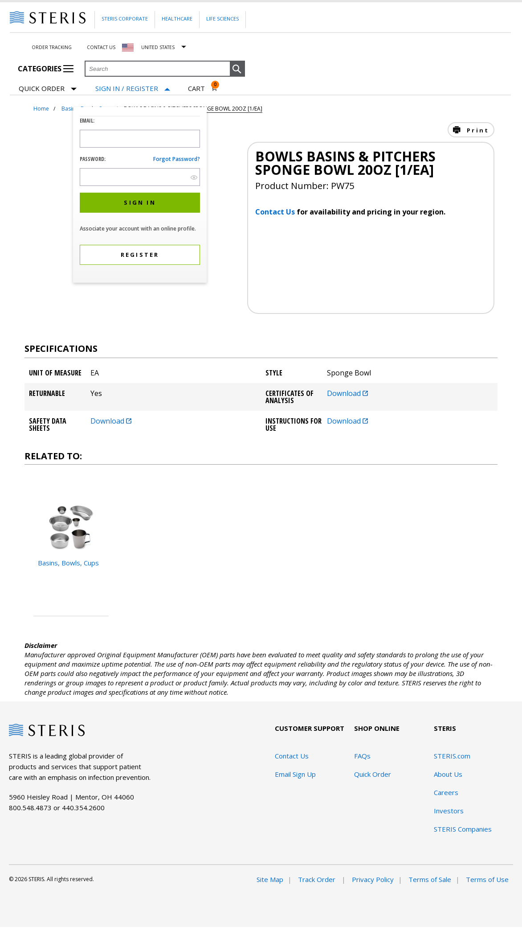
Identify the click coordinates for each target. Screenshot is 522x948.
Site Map (270, 879)
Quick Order (48, 89)
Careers (446, 792)
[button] (237, 69)
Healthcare (177, 18)
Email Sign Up (295, 774)
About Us (448, 774)
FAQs (362, 755)
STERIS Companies (463, 828)
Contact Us (101, 47)
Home (41, 108)
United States (158, 47)
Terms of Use (487, 879)
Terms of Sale (429, 879)
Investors (449, 810)
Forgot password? (176, 159)
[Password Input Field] (140, 177)
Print (476, 130)
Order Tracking (52, 47)
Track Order (317, 879)
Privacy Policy (373, 879)
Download (347, 393)
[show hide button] (194, 177)
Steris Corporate (125, 18)
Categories (45, 69)
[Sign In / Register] (132, 88)
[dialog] (140, 196)
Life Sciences (222, 18)
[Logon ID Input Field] (140, 139)
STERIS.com (452, 755)
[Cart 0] (203, 88)
